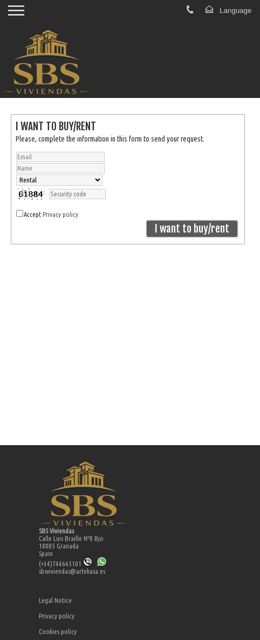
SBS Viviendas (56, 530)
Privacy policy (60, 214)
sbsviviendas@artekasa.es (72, 571)
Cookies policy (58, 631)
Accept (51, 214)
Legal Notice (55, 600)
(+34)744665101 (65, 563)
